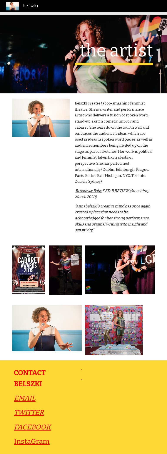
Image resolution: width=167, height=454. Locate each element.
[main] (114, 52)
